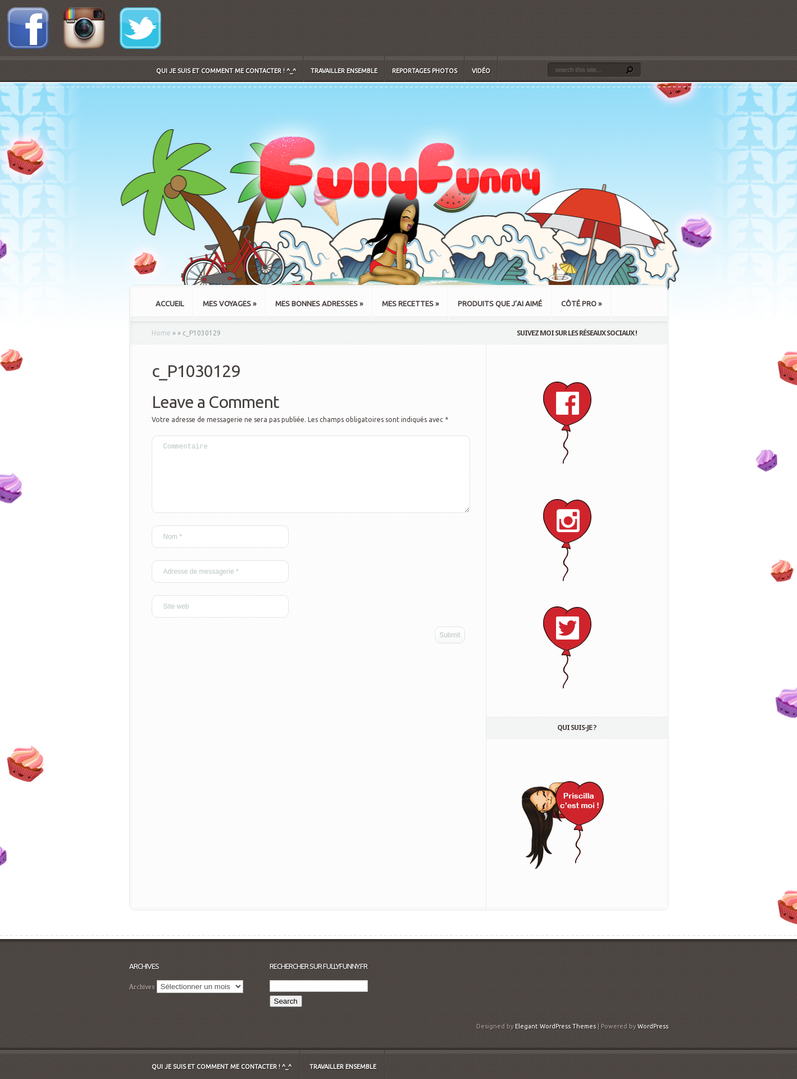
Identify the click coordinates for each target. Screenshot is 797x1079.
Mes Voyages (229, 303)
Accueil (170, 303)
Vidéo (481, 70)
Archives (142, 986)
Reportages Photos (424, 70)
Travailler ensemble (344, 70)
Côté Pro (581, 303)
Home (161, 333)
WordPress (652, 1026)
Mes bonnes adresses (319, 303)
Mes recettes (410, 303)
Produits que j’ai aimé (500, 303)
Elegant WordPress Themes (555, 1026)
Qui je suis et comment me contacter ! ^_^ (226, 70)
